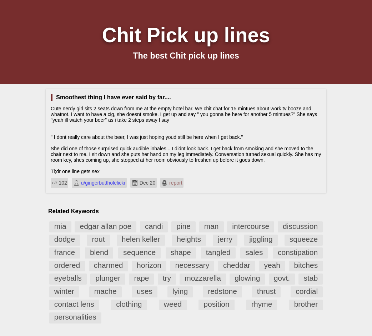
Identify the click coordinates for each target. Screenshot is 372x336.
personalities (75, 317)
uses (144, 291)
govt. (282, 278)
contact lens (74, 304)
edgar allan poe (105, 226)
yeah (272, 265)
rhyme (261, 304)
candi (154, 226)
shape (181, 252)
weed (173, 304)
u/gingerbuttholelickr (103, 183)
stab (310, 278)
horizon (149, 265)
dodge (64, 239)
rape (141, 278)
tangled (218, 252)
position (216, 304)
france (64, 252)
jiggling (260, 239)
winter (64, 291)
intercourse (250, 226)
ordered (67, 265)
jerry (225, 239)
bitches (306, 265)
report (175, 183)
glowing (247, 278)
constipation (298, 252)
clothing (129, 304)
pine (183, 226)
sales (254, 252)
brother (306, 304)
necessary (192, 265)
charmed (108, 265)
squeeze (304, 239)
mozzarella (203, 278)
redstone (222, 291)
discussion (300, 226)
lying (180, 291)
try (167, 278)
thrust (266, 291)
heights (189, 239)
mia (60, 226)
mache (105, 291)
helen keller (141, 239)
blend (99, 252)
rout (98, 239)
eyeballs (68, 278)
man (211, 226)
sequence (139, 252)
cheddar (236, 265)
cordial (307, 291)
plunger (107, 278)
